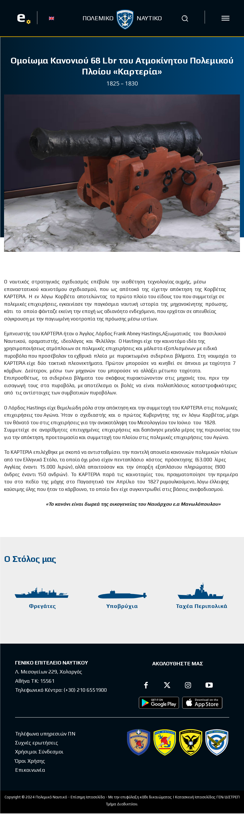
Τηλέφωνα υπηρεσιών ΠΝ (45, 733)
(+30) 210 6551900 (85, 690)
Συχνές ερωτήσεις (36, 742)
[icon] (225, 18)
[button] (184, 18)
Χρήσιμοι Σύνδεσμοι (39, 751)
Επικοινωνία (30, 769)
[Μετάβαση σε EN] (51, 18)
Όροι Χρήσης (30, 761)
